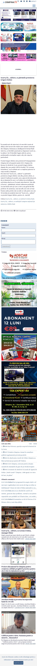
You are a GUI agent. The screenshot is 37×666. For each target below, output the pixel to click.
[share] (1, 221)
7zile (30, 444)
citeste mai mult (30, 539)
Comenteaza (6, 246)
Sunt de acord (18, 663)
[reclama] (18, 20)
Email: (3, 233)
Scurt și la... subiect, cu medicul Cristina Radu (20, 199)
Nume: (3, 227)
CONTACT (32, 1)
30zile (35, 444)
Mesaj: (3, 238)
